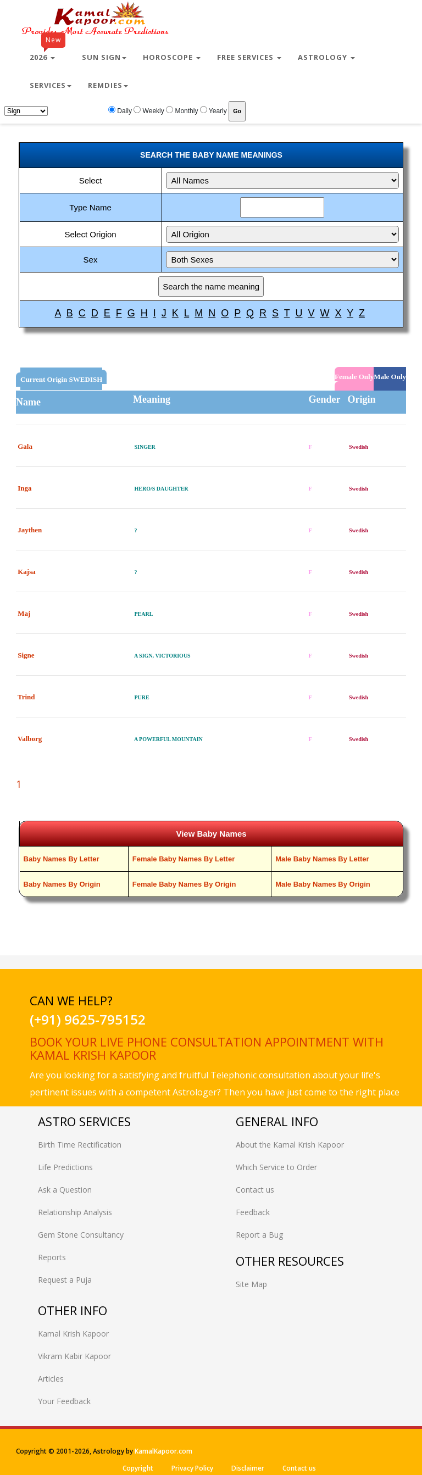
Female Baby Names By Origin (184, 884)
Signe (26, 655)
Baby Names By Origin (62, 884)
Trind (26, 697)
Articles (51, 1378)
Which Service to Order (276, 1167)
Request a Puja (65, 1279)
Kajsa (27, 571)
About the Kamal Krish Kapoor (290, 1144)
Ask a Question (65, 1189)
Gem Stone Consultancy (81, 1234)
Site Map (251, 1284)
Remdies (108, 85)
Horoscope (172, 57)
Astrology (326, 57)
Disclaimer (247, 1468)
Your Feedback (64, 1401)
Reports (52, 1257)
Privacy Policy (192, 1468)
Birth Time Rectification (79, 1144)
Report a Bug (259, 1234)
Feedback (253, 1212)
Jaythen (30, 530)
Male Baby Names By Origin (322, 884)
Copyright (138, 1468)
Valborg (30, 738)
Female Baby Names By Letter (183, 859)
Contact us (255, 1189)
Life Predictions (65, 1167)
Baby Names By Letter (61, 859)
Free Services (249, 57)
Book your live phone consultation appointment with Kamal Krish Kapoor (207, 1048)
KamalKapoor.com (163, 1451)
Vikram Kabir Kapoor (74, 1356)
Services (50, 85)
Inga (24, 488)
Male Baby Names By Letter (322, 859)
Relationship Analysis (75, 1212)
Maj (24, 613)
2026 (47, 52)
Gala (25, 446)
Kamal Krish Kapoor (73, 1333)
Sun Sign (104, 57)
